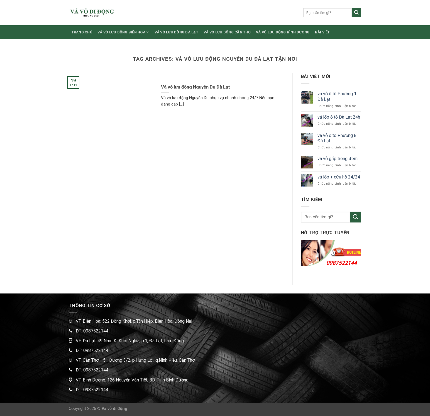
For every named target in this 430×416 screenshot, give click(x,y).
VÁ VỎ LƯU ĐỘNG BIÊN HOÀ (123, 32)
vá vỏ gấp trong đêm (337, 158)
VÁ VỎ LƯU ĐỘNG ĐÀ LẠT (176, 32)
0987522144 (341, 263)
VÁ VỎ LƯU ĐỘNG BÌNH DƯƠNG (282, 32)
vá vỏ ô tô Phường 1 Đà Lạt (336, 96)
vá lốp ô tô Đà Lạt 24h (338, 117)
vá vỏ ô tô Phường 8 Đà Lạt (336, 138)
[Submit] (356, 13)
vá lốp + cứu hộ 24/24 (338, 177)
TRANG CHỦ (82, 32)
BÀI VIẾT (322, 32)
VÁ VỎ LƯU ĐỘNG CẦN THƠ (227, 32)
